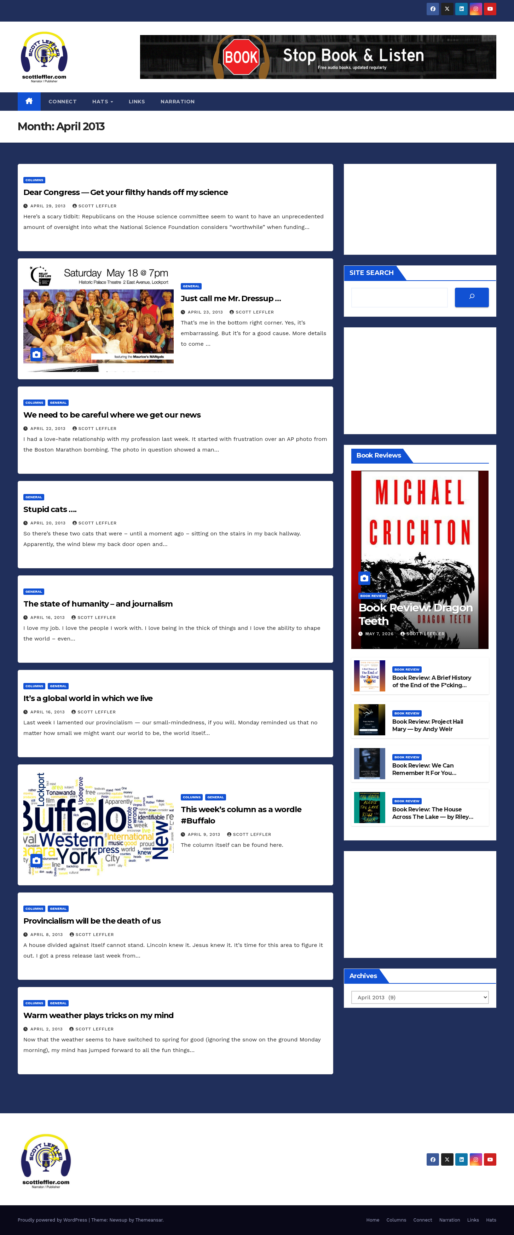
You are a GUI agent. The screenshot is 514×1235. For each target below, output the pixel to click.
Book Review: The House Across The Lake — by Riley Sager (430, 817)
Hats (101, 101)
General (191, 286)
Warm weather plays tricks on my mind (98, 1015)
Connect (62, 101)
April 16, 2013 (48, 617)
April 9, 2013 (205, 834)
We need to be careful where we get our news (112, 415)
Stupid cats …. (49, 509)
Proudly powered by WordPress (53, 1220)
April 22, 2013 (49, 428)
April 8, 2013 (47, 934)
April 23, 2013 (206, 312)
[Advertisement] (420, 380)
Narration (178, 101)
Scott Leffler (95, 205)
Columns (34, 180)
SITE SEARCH (372, 273)
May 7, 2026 (380, 633)
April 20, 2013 (49, 523)
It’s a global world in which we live (87, 698)
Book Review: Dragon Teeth (416, 614)
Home (372, 1220)
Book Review (373, 596)
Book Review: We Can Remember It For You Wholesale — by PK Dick (426, 773)
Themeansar (149, 1220)
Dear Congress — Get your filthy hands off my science (125, 192)
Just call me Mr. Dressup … (231, 298)
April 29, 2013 (49, 205)
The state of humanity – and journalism (98, 604)
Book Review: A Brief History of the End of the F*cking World (432, 685)
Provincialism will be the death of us (92, 921)
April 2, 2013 (47, 1029)
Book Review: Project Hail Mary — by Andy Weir (427, 725)
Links (137, 101)
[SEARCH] (472, 297)
